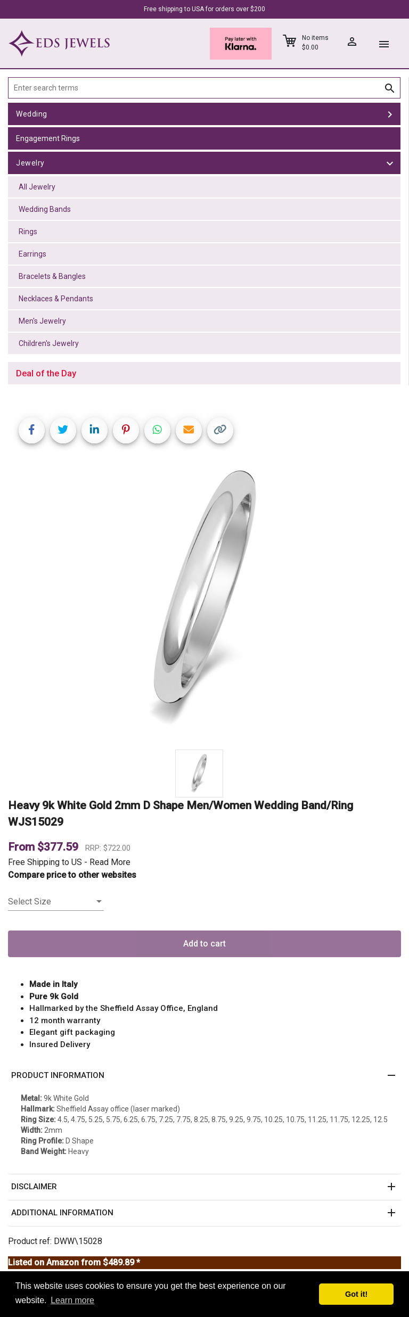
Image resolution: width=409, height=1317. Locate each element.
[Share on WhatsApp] (157, 430)
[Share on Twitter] (63, 430)
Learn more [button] (72, 1300)
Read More (109, 862)
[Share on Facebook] (32, 430)
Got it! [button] (356, 1294)
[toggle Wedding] (389, 114)
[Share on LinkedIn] (94, 430)
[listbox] (56, 902)
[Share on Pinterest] (126, 430)
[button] (204, 1076)
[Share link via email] (189, 430)
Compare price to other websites (72, 875)
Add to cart (204, 944)
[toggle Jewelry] (389, 163)
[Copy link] (220, 430)
